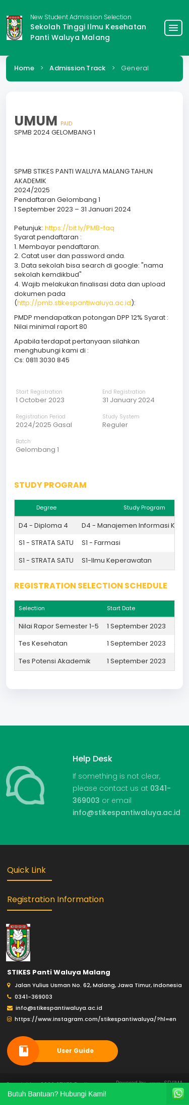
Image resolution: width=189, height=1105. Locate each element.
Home (24, 68)
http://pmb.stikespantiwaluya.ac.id (74, 303)
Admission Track (77, 68)
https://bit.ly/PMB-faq (79, 228)
